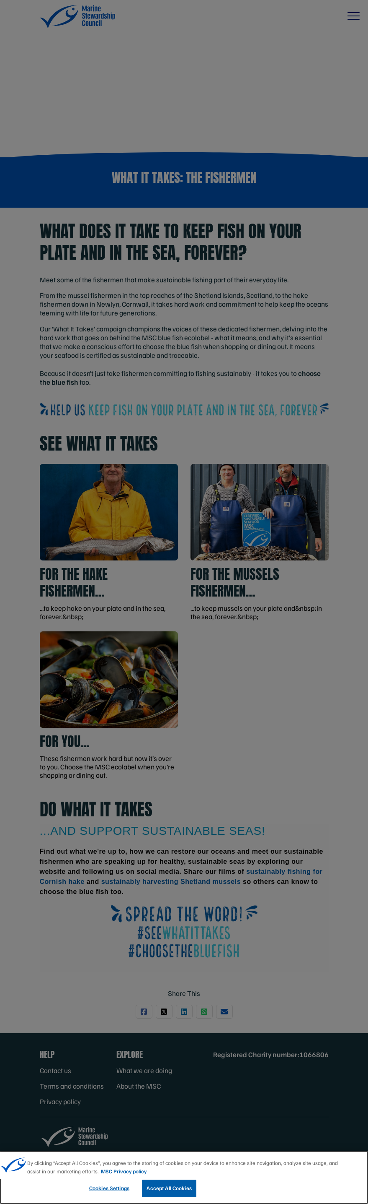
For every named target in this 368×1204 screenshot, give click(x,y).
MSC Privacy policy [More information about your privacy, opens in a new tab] (124, 1171)
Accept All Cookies (169, 1188)
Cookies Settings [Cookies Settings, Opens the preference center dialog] (109, 1188)
